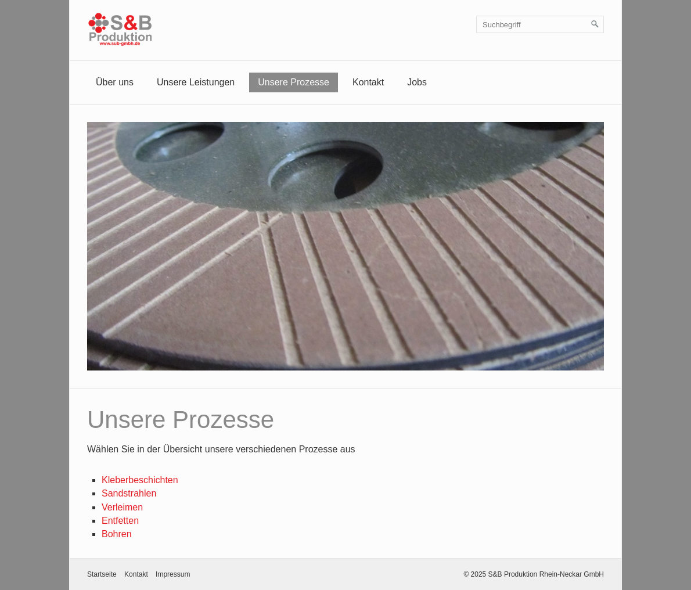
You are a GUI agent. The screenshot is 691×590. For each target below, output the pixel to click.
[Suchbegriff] (540, 24)
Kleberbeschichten (140, 480)
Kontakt (368, 82)
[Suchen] (595, 24)
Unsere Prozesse (293, 82)
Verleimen (122, 507)
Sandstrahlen (129, 493)
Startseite (102, 574)
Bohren (117, 534)
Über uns (115, 82)
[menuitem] (114, 82)
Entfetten (120, 521)
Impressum (173, 574)
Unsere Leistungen (196, 82)
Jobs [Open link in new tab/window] (417, 82)
